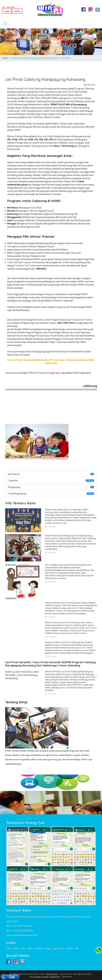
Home (5, 58)
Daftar (17, 11)
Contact (38, 948)
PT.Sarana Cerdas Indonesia (45, 976)
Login (7, 11)
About (17, 948)
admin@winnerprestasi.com (24, 935)
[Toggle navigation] (5, 23)
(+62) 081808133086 (23, 930)
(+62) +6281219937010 (22, 926)
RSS (77, 948)
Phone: (10, 930)
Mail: (8, 935)
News (30, 948)
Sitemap (69, 948)
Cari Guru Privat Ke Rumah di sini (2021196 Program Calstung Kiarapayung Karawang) (48, 44)
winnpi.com (52, 974)
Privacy (47, 948)
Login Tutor (58, 948)
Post (23, 948)
